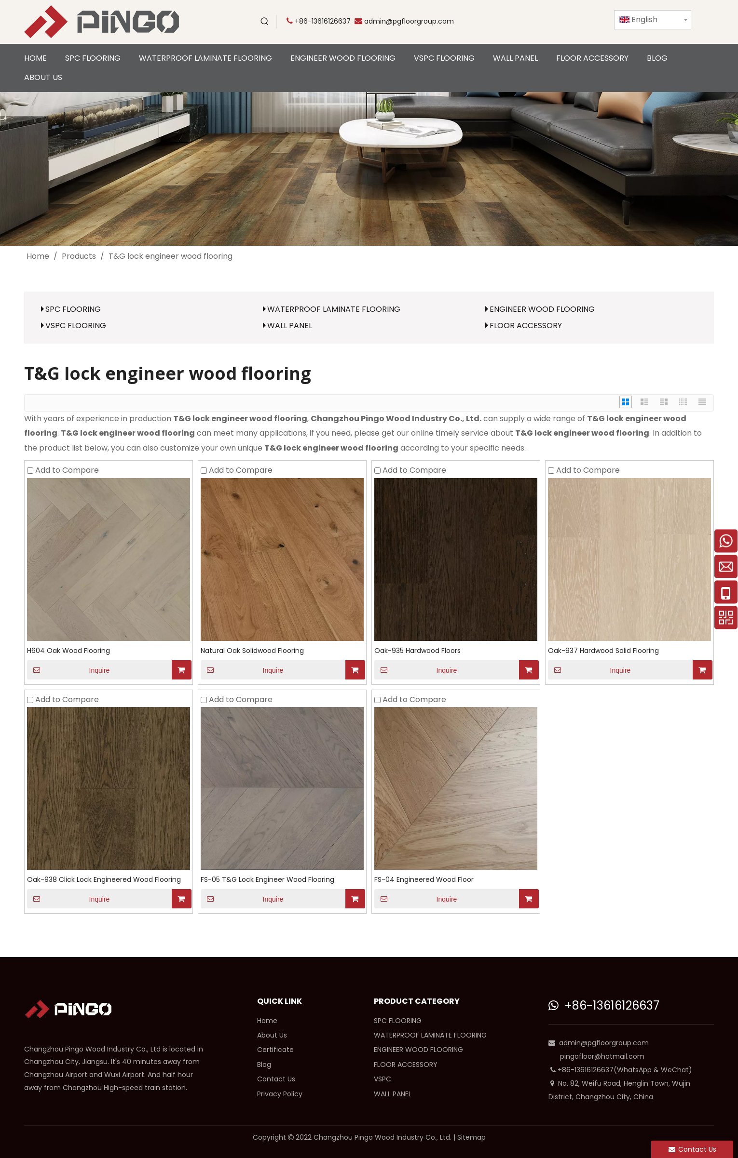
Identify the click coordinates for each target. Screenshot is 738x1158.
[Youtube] (512, 21)
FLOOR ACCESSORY (526, 325)
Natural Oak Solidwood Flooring (252, 650)
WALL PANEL (289, 325)
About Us (272, 1035)
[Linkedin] (572, 21)
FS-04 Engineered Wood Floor (424, 879)
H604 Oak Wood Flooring (68, 650)
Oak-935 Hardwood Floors (417, 650)
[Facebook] (552, 21)
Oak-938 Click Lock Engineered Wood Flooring (104, 879)
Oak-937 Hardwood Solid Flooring (603, 650)
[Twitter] (532, 21)
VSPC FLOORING (75, 325)
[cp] (369, 169)
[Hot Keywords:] (265, 21)
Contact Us (276, 1079)
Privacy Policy (279, 1094)
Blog (264, 1064)
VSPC (382, 1079)
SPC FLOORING (73, 309)
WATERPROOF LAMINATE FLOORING (333, 309)
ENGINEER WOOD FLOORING (542, 309)
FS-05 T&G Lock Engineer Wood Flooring (267, 879)
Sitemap (471, 1137)
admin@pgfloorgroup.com (409, 21)
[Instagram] (592, 21)
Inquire (68, 669)
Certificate (275, 1049)
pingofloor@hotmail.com (602, 1056)
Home (267, 1020)
